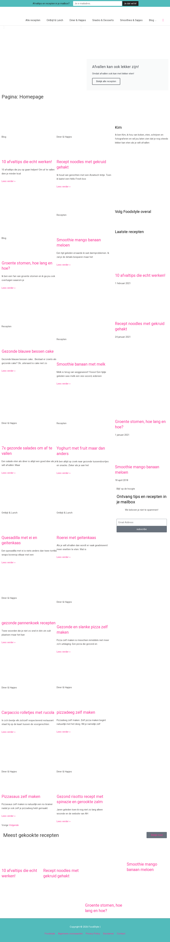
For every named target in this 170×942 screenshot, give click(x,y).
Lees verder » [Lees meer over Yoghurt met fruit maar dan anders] (64, 472)
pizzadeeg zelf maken (76, 712)
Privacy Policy (93, 933)
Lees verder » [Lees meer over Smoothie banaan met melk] (64, 383)
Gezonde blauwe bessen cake (28, 351)
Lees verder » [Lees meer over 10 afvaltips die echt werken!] (9, 181)
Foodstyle (50, 933)
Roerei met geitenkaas (77, 537)
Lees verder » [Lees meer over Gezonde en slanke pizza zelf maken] (64, 651)
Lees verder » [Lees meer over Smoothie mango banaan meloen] (64, 264)
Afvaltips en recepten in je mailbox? (56, 3)
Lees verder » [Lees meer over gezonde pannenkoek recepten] (9, 647)
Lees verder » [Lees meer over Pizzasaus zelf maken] (9, 815)
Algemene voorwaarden (70, 933)
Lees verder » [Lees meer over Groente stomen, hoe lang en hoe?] (9, 287)
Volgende (14, 825)
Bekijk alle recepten (106, 81)
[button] (163, 20)
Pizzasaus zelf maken (21, 796)
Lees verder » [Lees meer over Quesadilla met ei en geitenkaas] (9, 562)
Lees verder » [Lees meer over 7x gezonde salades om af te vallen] (9, 472)
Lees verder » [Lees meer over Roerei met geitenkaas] (64, 556)
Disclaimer (108, 933)
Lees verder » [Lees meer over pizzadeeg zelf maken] (64, 731)
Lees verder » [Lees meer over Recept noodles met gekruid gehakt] (64, 186)
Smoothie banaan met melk (82, 364)
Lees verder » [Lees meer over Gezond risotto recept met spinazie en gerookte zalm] (64, 821)
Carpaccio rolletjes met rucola (29, 712)
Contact (121, 933)
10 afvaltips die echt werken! (27, 161)
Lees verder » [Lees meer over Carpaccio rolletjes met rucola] (9, 731)
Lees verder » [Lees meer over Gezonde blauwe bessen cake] (9, 370)
